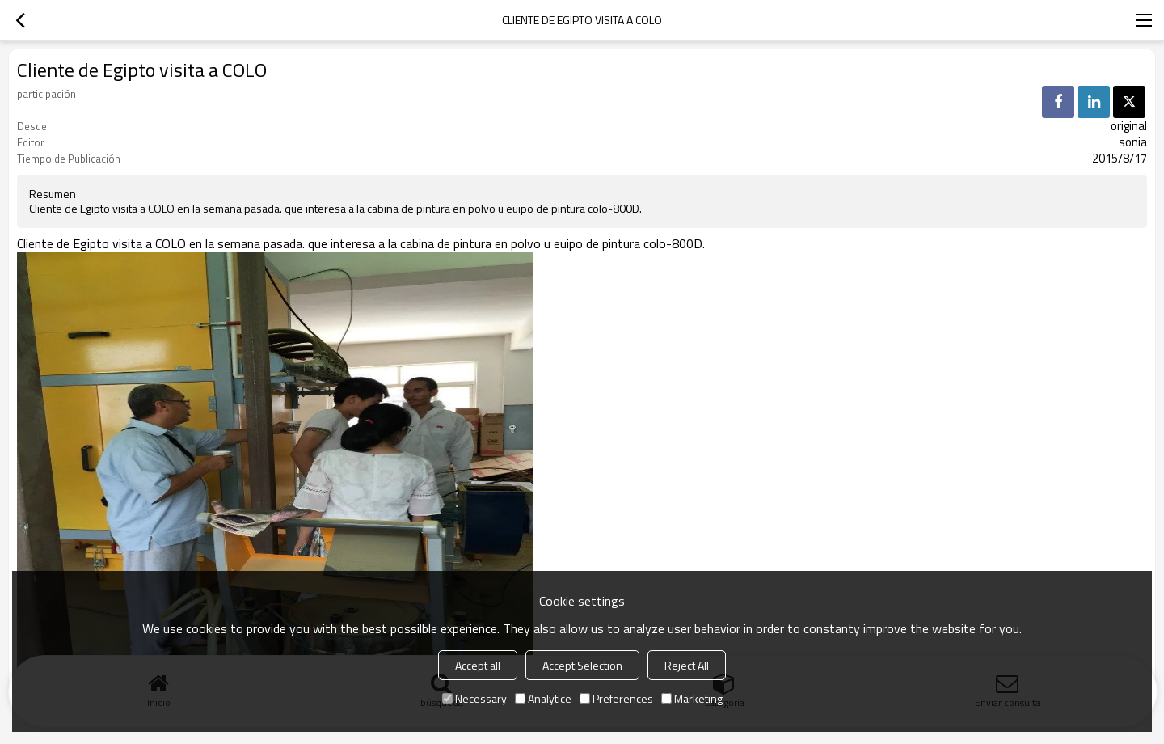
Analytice (543, 698)
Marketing (692, 698)
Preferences (616, 698)
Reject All (686, 665)
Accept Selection (582, 665)
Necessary (474, 698)
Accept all (477, 665)
